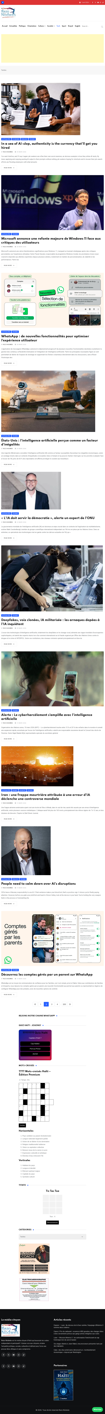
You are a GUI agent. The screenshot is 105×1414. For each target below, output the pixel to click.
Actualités (13, 26)
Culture (41, 26)
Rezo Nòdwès (63, 1410)
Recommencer (52, 1222)
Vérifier (22, 1125)
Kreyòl (70, 26)
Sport (64, 26)
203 (64, 1004)
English (77, 26)
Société (50, 26)
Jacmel (35, 1054)
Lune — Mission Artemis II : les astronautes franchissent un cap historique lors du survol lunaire (76, 1339)
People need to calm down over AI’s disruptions (38, 883)
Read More (9, 168)
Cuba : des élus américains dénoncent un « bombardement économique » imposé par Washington (74, 1351)
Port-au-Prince (35, 1049)
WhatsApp (97, 1409)
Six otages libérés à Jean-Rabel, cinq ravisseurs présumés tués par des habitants (78, 1345)
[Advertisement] (52, 48)
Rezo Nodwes (8, 152)
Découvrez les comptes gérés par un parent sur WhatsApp (47, 974)
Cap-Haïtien (35, 1044)
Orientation (31, 26)
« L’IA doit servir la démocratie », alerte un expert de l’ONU (48, 518)
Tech (58, 26)
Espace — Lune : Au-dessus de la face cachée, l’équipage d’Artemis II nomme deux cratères (78, 1326)
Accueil (4, 26)
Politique (22, 26)
